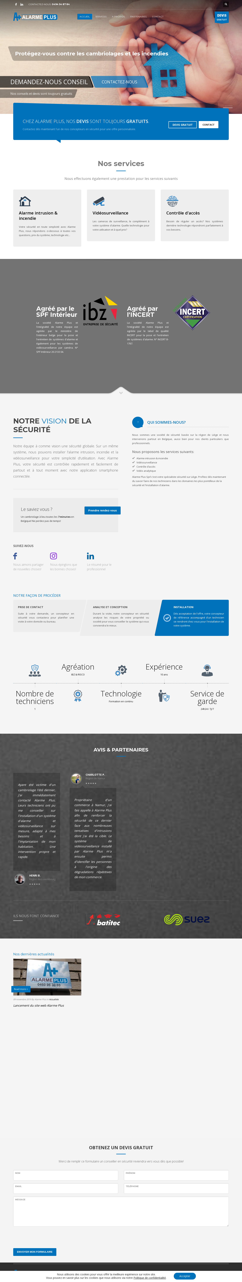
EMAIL (18, 1186)
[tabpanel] (121, 57)
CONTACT (208, 124)
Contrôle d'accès (183, 213)
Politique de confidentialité (149, 1278)
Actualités (54, 999)
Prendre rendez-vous (102, 510)
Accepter (184, 1276)
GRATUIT (222, 18)
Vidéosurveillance (110, 213)
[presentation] (42, 1236)
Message (20, 1199)
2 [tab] (228, 108)
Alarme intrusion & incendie (38, 215)
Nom (17, 1173)
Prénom (130, 1173)
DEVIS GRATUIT (183, 125)
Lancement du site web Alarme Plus (38, 1005)
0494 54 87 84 (61, 4)
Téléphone (132, 1186)
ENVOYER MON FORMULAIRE (35, 1251)
